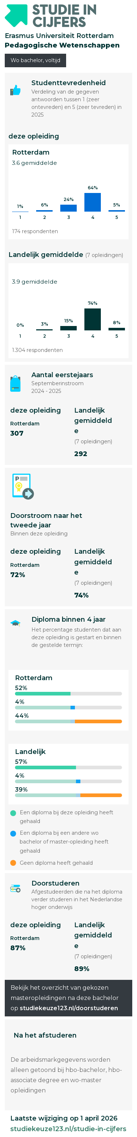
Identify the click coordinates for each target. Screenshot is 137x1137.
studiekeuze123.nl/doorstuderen (69, 1008)
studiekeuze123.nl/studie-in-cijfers (68, 1129)
